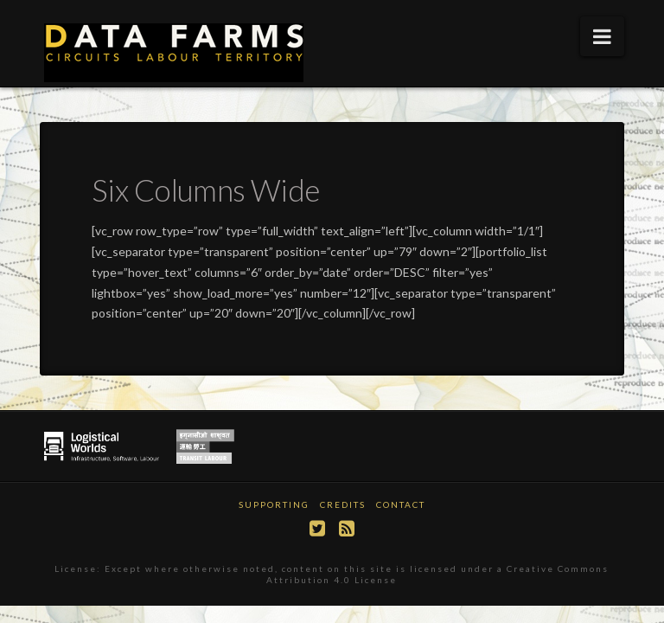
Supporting (274, 504)
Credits (343, 504)
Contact (400, 504)
